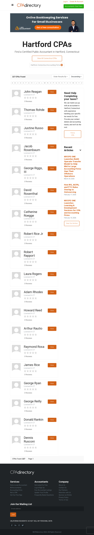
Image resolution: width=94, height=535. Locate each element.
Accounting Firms (16, 490)
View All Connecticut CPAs (47, 58)
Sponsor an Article (65, 495)
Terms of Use (63, 500)
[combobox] (60, 77)
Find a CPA (72, 134)
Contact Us (62, 488)
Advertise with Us (65, 492)
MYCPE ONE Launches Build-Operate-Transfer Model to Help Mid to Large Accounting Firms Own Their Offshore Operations (72, 167)
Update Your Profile (41, 492)
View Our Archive (72, 225)
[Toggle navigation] (12, 5)
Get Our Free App (16, 495)
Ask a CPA (13, 492)
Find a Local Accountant (18, 485)
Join (13, 515)
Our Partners (63, 490)
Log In (65, 2)
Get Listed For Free (41, 485)
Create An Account (76, 2)
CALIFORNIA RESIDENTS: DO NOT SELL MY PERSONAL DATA (31, 521)
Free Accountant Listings (43, 490)
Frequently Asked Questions (44, 495)
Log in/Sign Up (40, 488)
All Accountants (15, 488)
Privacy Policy (63, 497)
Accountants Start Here (73, 6)
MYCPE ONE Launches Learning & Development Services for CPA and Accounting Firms (72, 208)
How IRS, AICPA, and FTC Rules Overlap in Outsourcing (71, 189)
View (52, 92)
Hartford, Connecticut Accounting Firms (47, 65)
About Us (62, 485)
